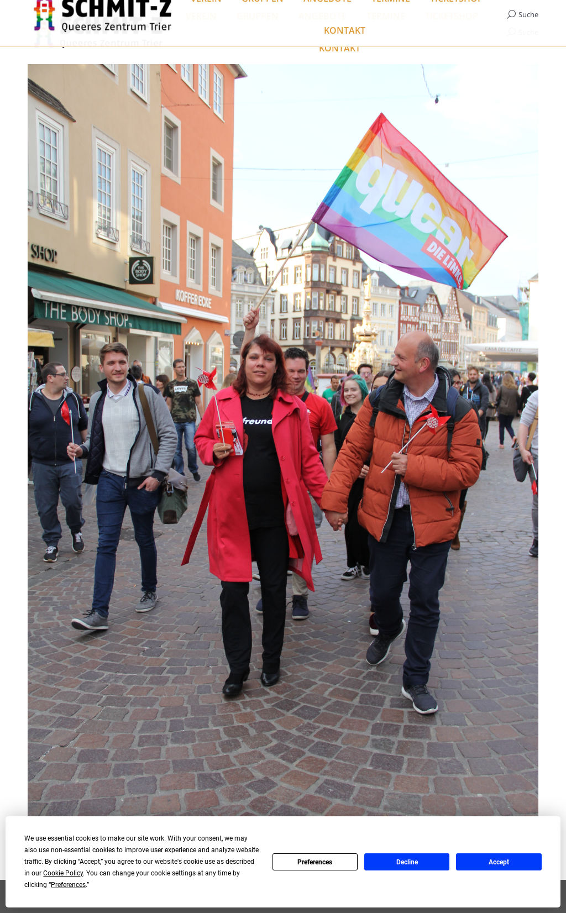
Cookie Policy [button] (63, 873)
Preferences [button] (68, 885)
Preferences (314, 862)
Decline (407, 862)
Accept (499, 862)
